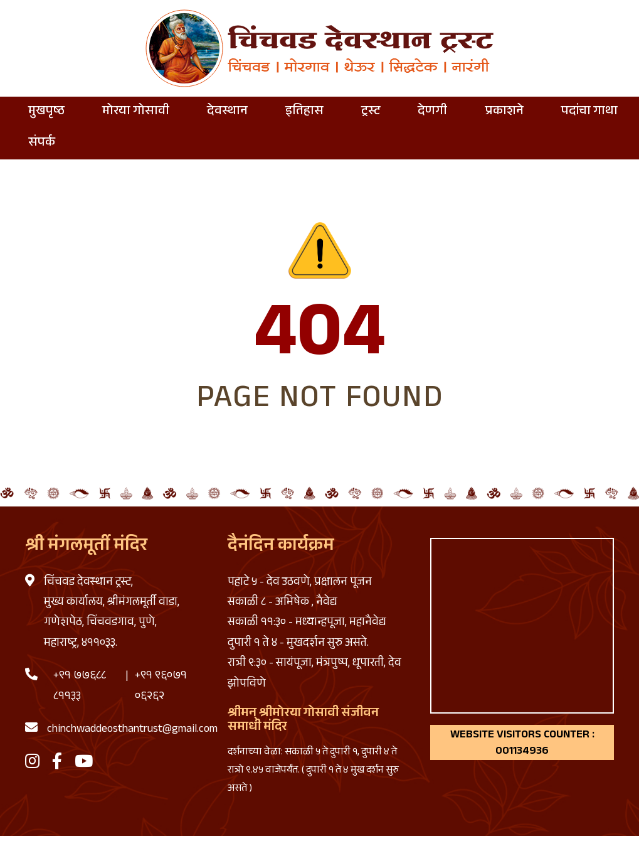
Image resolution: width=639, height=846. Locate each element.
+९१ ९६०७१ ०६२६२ (161, 686)
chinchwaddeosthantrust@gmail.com (132, 729)
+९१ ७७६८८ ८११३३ (79, 686)
